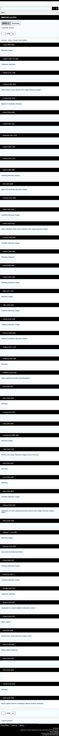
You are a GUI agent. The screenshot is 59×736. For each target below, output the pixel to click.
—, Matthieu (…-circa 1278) (9, 532)
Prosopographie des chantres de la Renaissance (23, 3)
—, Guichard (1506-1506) (8, 333)
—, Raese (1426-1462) (7, 698)
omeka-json (22, 724)
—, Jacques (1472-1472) (8, 412)
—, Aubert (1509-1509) (8, 112)
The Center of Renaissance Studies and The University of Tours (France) (43, 730)
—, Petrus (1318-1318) (7, 644)
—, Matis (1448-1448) (7, 521)
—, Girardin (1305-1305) (8, 319)
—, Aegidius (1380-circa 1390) (9, 59)
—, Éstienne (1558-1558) (8, 237)
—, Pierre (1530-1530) (7, 670)
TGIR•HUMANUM (55, 733)
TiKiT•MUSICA (56, 728)
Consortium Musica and (46, 733)
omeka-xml (31, 724)
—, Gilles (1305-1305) (7, 305)
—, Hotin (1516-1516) (7, 398)
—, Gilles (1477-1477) (7, 291)
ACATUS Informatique (54, 735)
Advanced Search (53, 8)
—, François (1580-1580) (8, 251)
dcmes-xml (9, 724)
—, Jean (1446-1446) (7, 424)
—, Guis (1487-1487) (7, 386)
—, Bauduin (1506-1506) (8, 147)
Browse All (6, 23)
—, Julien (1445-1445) (7, 449)
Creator (15, 40)
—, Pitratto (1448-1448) (8, 684)
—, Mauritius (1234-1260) (8, 546)
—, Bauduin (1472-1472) (8, 158)
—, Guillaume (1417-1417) (8, 347)
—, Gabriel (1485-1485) (8, 265)
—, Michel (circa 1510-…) (8, 574)
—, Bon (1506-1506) (7, 184)
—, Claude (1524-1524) (7, 209)
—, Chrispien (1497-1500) (8, 198)
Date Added (23, 40)
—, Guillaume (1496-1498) (8, 358)
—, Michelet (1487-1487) (8, 588)
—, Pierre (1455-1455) (7, 658)
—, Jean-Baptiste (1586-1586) (10, 435)
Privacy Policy (5, 725)
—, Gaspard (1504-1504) (8, 277)
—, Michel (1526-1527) (7, 560)
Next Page (13, 33)
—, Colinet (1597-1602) (8, 223)
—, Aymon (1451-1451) (8, 124)
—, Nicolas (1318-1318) (8, 602)
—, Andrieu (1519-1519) (8, 98)
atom (3, 724)
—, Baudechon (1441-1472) (9, 135)
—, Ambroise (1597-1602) (8, 84)
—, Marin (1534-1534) (7, 491)
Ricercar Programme (54, 731)
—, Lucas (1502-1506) (7, 477)
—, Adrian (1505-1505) (7, 45)
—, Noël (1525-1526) (7, 630)
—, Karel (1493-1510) (7, 463)
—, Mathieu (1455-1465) (8, 505)
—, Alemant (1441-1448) (8, 73)
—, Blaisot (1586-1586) (8, 170)
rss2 (36, 724)
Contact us (14, 725)
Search (56, 8)
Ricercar (22, 725)
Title (9, 40)
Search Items (16, 23)
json (15, 724)
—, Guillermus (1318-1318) (9, 372)
